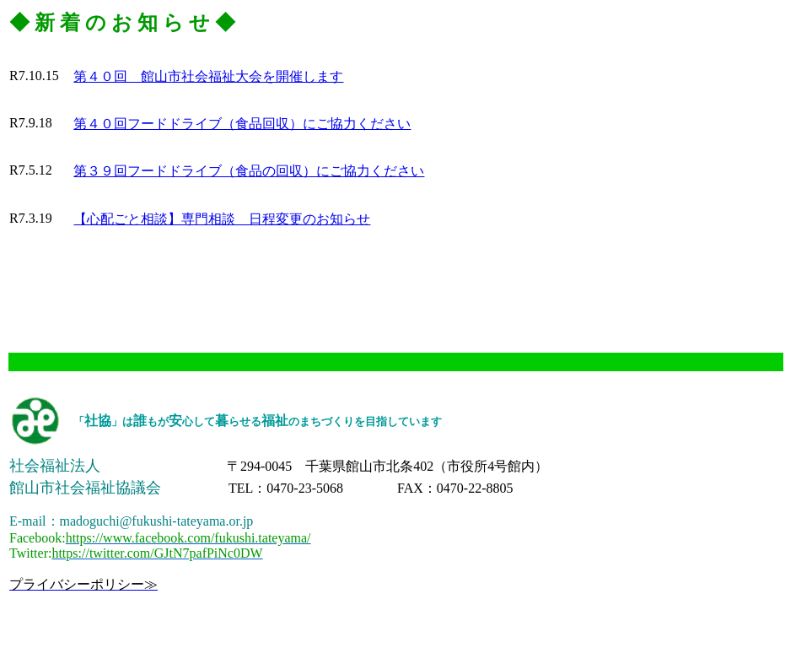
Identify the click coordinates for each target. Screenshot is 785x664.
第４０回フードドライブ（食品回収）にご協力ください (242, 123)
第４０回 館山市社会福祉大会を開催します (208, 76)
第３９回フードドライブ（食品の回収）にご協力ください (248, 171)
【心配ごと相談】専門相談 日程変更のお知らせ (221, 219)
